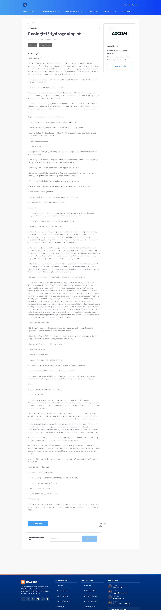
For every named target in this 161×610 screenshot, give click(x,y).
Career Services (62, 591)
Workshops (60, 607)
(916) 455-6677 (118, 587)
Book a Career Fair (90, 591)
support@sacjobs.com (120, 593)
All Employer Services (91, 601)
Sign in (124, 5)
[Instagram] (28, 599)
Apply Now (37, 523)
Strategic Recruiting (90, 596)
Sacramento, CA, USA (49, 39)
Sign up (135, 5)
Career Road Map (62, 596)
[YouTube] (47, 599)
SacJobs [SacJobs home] (29, 582)
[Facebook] (23, 599)
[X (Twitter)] (33, 599)
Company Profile (119, 66)
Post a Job (87, 586)
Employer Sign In (89, 607)
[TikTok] (43, 599)
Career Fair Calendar (63, 601)
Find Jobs (60, 586)
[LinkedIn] (38, 599)
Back (31, 23)
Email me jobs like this (36, 538)
